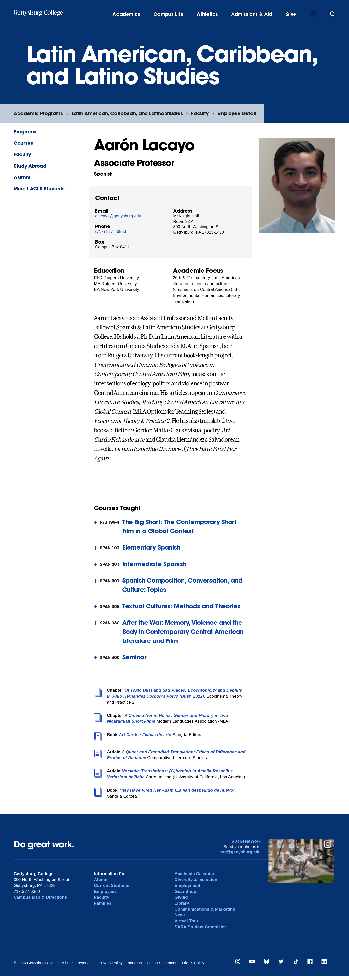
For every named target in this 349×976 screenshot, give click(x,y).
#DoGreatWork (246, 841)
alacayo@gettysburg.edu (118, 216)
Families (102, 903)
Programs (25, 131)
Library (182, 903)
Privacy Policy (111, 963)
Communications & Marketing (205, 909)
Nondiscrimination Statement (151, 963)
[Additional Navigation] (313, 13)
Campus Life (168, 14)
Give (290, 14)
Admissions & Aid (251, 14)
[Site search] (332, 13)
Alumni (22, 177)
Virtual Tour (187, 921)
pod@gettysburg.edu (240, 852)
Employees (105, 891)
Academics (126, 14)
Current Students (111, 885)
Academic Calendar (195, 873)
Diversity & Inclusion (196, 879)
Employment (188, 885)
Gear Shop (185, 891)
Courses (23, 142)
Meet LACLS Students (39, 188)
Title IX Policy (192, 963)
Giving (181, 897)
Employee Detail (236, 113)
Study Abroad (30, 165)
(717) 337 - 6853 (110, 231)
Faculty (199, 113)
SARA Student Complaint (200, 927)
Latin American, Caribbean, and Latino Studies (127, 113)
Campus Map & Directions (40, 897)
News (180, 915)
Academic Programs (38, 113)
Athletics (207, 14)
